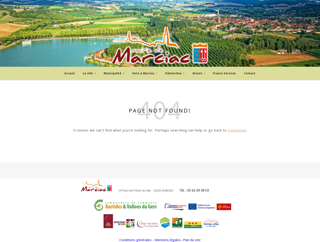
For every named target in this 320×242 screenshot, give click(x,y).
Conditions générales (135, 240)
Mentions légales (168, 240)
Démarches (173, 73)
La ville (88, 73)
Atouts (197, 73)
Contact (250, 73)
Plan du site (192, 240)
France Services (224, 73)
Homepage (237, 130)
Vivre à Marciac (143, 73)
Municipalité (113, 73)
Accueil (69, 73)
